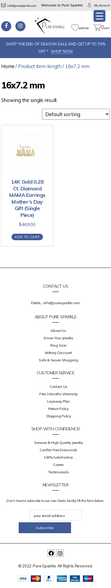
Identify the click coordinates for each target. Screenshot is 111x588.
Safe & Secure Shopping (58, 360)
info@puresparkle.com (18, 5)
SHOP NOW (62, 51)
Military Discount (58, 352)
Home (8, 66)
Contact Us (58, 386)
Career (58, 464)
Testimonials (58, 472)
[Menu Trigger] (99, 16)
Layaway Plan (58, 401)
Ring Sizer (58, 345)
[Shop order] (76, 114)
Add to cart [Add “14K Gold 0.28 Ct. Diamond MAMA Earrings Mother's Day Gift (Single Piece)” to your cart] (27, 237)
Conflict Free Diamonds (58, 450)
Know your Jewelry (58, 338)
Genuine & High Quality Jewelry (58, 442)
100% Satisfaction (58, 457)
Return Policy (58, 408)
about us (58, 330)
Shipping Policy (58, 416)
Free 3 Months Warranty (58, 394)
